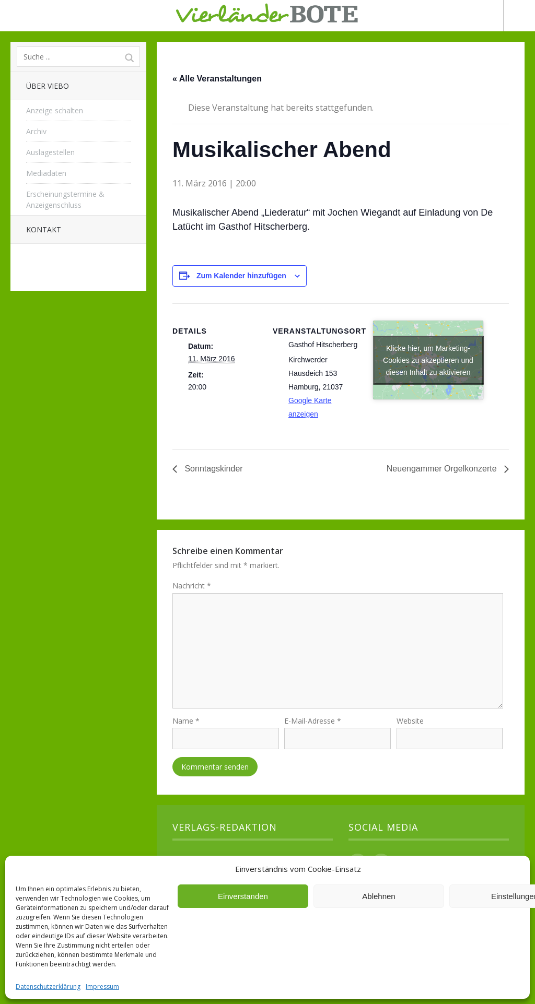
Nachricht (191, 585)
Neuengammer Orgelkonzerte (443, 468)
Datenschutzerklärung (48, 986)
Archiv (36, 131)
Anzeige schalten (54, 110)
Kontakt (43, 229)
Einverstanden (243, 896)
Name (186, 725)
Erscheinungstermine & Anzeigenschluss (65, 199)
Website (410, 725)
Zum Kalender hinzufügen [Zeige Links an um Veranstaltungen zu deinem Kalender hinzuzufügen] (241, 275)
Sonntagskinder (212, 468)
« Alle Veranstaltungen (217, 78)
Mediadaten (46, 173)
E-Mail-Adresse (312, 725)
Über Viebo (47, 86)
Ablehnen (378, 896)
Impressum (102, 986)
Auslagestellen (50, 152)
